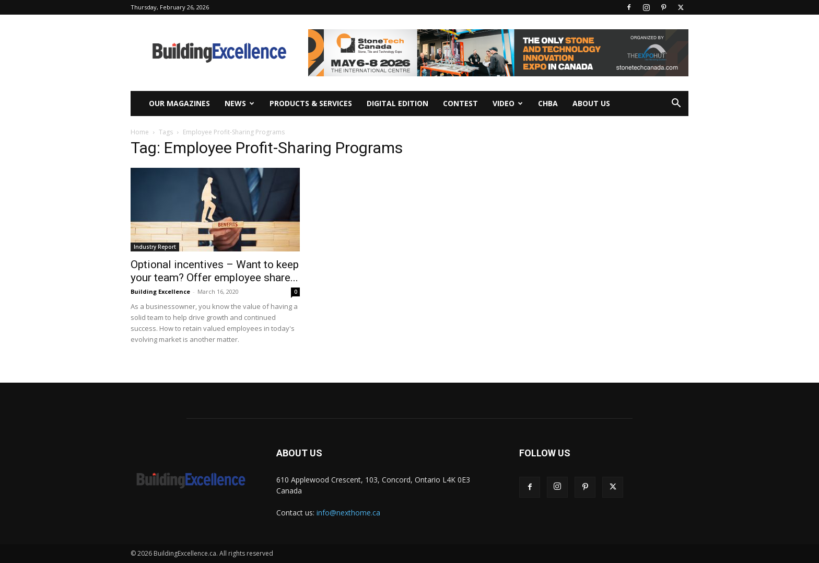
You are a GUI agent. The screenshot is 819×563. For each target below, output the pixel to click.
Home (140, 132)
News (239, 103)
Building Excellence (160, 291)
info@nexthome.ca (348, 513)
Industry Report (155, 246)
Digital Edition (397, 103)
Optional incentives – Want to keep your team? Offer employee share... (215, 271)
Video (508, 103)
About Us (591, 103)
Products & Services (311, 103)
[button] (675, 104)
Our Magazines (179, 103)
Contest (460, 103)
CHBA (548, 103)
